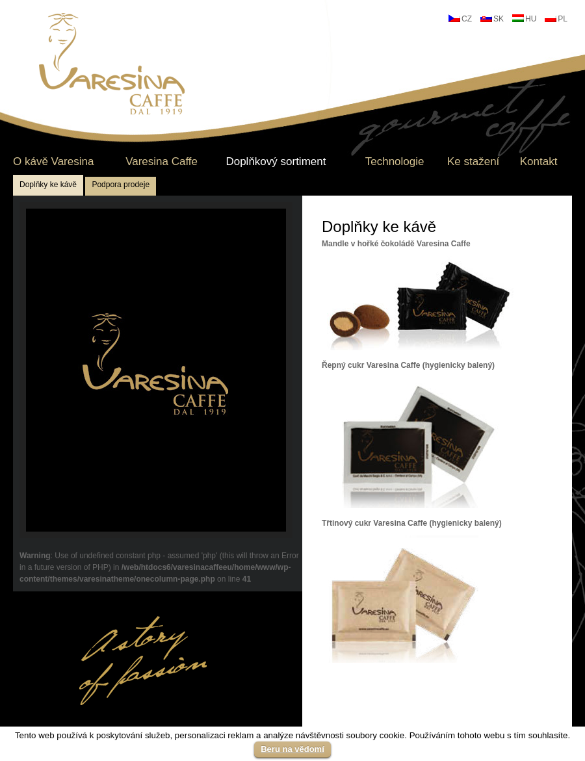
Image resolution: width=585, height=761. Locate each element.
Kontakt (539, 162)
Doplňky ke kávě (48, 184)
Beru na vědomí (292, 749)
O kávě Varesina (53, 162)
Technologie (394, 162)
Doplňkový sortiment (276, 162)
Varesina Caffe (161, 162)
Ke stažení (473, 162)
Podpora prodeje (121, 184)
